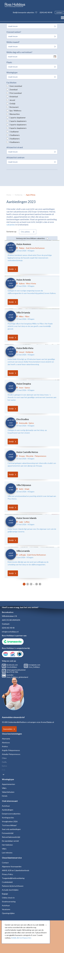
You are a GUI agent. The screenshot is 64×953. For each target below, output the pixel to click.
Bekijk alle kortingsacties (21, 938)
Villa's (4, 788)
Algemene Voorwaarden (11, 866)
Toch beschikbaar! (9, 825)
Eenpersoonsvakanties (11, 814)
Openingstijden (8, 913)
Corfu (4, 762)
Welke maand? (13, 42)
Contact (5, 862)
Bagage (5, 894)
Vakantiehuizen (8, 792)
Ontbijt (12, 103)
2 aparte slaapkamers (18, 121)
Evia (3, 770)
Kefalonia (18, 195)
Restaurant (14, 107)
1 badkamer (14, 131)
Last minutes (7, 852)
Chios (4, 758)
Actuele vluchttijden (10, 890)
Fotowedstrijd (7, 833)
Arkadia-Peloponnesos (11, 754)
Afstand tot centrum (15, 157)
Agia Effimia (30, 195)
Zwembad (13, 89)
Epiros (4, 766)
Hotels (4, 796)
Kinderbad (13, 96)
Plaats (9, 62)
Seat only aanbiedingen (11, 829)
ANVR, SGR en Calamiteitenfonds (15, 870)
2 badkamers (14, 135)
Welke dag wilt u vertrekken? (19, 52)
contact (59, 12)
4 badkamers (14, 142)
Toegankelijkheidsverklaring (13, 878)
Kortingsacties (8, 817)
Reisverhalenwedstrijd (11, 837)
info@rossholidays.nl (10, 632)
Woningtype (11, 72)
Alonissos (6, 742)
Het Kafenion (7, 845)
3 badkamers (14, 138)
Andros (5, 746)
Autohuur (6, 806)
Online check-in (8, 898)
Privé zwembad (15, 93)
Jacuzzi (12, 100)
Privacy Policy (7, 874)
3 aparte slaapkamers (18, 124)
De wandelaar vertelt (10, 841)
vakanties (10, 224)
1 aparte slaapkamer (17, 117)
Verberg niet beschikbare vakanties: (30, 238)
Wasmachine (14, 114)
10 (36, 584)
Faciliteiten (11, 82)
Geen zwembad (15, 86)
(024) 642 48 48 (46, 12)
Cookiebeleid (7, 882)
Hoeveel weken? (13, 32)
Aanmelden (7, 729)
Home (8, 195)
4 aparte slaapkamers (18, 128)
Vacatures (6, 909)
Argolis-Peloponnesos (11, 750)
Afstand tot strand (14, 147)
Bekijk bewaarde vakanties (25, 12)
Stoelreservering (9, 901)
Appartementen (8, 784)
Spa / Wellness (15, 110)
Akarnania (6, 739)
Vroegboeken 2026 (9, 821)
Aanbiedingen (7, 810)
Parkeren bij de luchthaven (12, 886)
